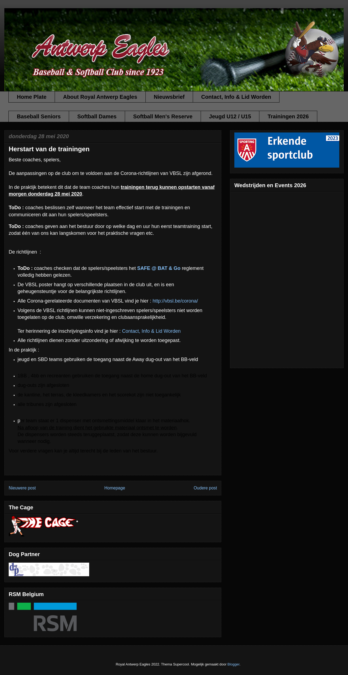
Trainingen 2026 (288, 116)
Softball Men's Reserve (162, 116)
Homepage (114, 488)
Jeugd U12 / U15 (230, 116)
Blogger (234, 664)
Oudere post (205, 488)
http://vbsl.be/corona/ (175, 301)
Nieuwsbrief (169, 97)
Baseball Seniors (39, 116)
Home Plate (31, 97)
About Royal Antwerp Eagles (100, 97)
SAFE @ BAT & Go (158, 268)
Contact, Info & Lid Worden (236, 97)
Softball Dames (96, 116)
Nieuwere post (22, 488)
